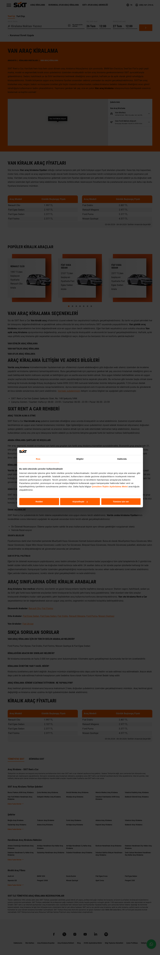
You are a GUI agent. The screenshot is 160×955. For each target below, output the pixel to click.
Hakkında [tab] (122, 459)
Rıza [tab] (38, 459)
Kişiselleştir (80, 501)
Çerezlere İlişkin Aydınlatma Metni (110, 486)
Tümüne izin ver (121, 501)
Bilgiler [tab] (80, 459)
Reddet (39, 501)
